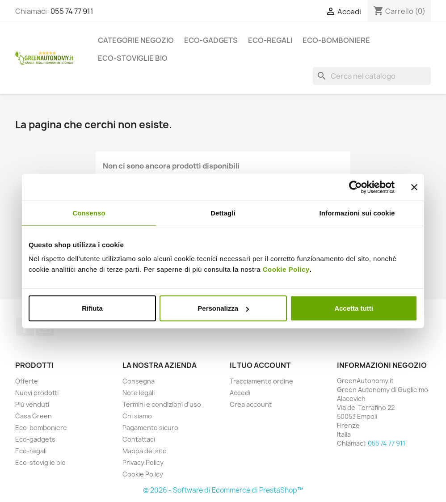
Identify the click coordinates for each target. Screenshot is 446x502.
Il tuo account (260, 365)
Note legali (138, 392)
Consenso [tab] (88, 212)
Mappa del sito (144, 451)
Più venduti (32, 404)
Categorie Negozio (136, 40)
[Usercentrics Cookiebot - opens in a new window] (355, 187)
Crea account (251, 404)
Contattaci (138, 439)
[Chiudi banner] (414, 187)
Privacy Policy (143, 462)
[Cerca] (372, 76)
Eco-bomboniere (336, 40)
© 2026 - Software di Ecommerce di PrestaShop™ (223, 490)
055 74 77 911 (71, 11)
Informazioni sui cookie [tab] (357, 212)
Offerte (26, 381)
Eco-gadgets (211, 40)
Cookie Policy (286, 269)
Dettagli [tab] (223, 212)
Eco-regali (270, 40)
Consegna (138, 381)
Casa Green (33, 416)
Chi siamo (137, 416)
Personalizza (223, 308)
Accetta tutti (353, 308)
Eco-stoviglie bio (133, 58)
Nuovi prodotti (37, 392)
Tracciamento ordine (261, 381)
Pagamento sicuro (150, 427)
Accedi (240, 392)
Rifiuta (92, 308)
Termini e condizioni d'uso (161, 404)
